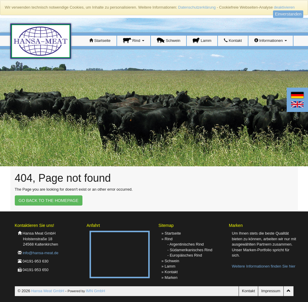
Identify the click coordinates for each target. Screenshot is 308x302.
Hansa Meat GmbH (47, 291)
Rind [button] (133, 40)
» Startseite (171, 233)
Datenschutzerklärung (197, 7)
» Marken (170, 277)
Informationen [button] (270, 40)
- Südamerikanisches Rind (190, 250)
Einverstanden (288, 14)
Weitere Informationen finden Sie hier (263, 266)
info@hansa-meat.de (40, 253)
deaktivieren (284, 7)
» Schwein (170, 261)
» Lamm (168, 266)
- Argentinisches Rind (185, 244)
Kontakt (233, 40)
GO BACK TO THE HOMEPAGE (49, 200)
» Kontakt (170, 272)
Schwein (169, 40)
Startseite (100, 40)
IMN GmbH (95, 291)
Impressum (270, 291)
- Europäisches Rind (184, 255)
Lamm (202, 40)
